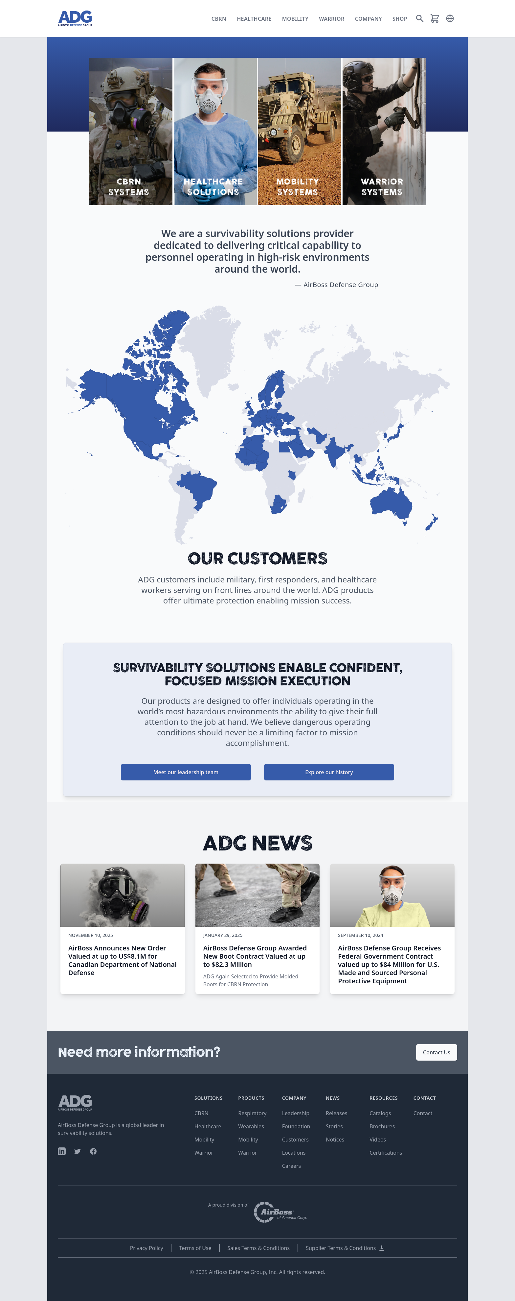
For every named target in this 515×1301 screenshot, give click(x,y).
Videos (377, 1139)
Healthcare (254, 18)
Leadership (295, 1113)
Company (368, 18)
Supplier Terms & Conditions (345, 1248)
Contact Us (436, 1052)
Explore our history (329, 772)
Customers (295, 1139)
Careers (291, 1165)
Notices (335, 1139)
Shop (399, 18)
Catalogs (380, 1113)
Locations (294, 1152)
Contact (423, 1113)
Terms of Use (195, 1248)
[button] (450, 18)
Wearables (251, 1126)
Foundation (296, 1126)
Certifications (385, 1152)
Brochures (382, 1126)
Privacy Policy (146, 1248)
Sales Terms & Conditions (259, 1248)
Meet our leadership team (185, 772)
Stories (334, 1126)
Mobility (295, 18)
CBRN (219, 18)
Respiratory (252, 1113)
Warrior (332, 18)
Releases (336, 1113)
